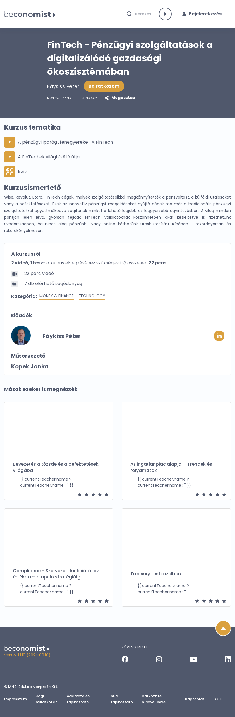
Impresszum (15, 699)
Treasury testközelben (155, 574)
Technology (92, 296)
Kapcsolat (194, 699)
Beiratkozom (103, 86)
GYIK (217, 699)
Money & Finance (56, 296)
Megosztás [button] (123, 97)
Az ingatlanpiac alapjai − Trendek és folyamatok (171, 467)
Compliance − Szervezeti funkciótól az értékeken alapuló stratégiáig (56, 574)
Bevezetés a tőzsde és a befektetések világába (56, 467)
